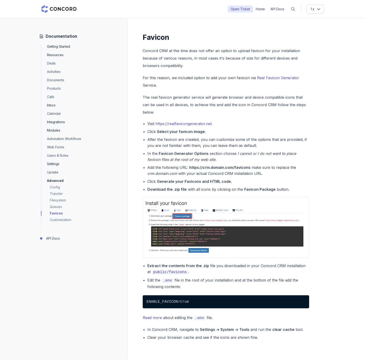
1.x (316, 9)
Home (260, 9)
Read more (152, 317)
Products (54, 88)
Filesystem (58, 200)
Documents (55, 80)
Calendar (54, 113)
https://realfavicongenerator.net (183, 123)
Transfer (56, 194)
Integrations (56, 122)
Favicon (56, 213)
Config (55, 187)
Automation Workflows (64, 139)
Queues (56, 207)
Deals (51, 63)
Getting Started (58, 46)
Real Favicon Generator (278, 77)
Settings (53, 164)
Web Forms (55, 147)
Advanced (55, 180)
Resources (55, 55)
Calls (50, 97)
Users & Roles (57, 155)
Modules (53, 130)
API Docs (277, 9)
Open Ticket (240, 9)
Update (52, 172)
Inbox (51, 105)
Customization (60, 220)
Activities (54, 72)
